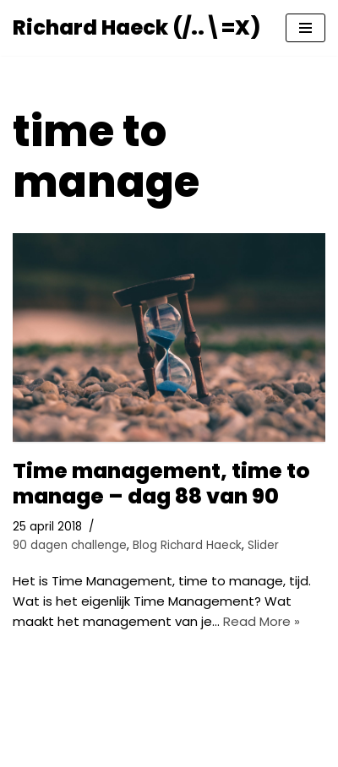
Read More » (261, 621)
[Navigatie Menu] (305, 28)
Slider (263, 545)
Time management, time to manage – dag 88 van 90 (161, 483)
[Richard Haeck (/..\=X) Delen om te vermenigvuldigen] (136, 28)
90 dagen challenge (70, 545)
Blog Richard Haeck (187, 545)
